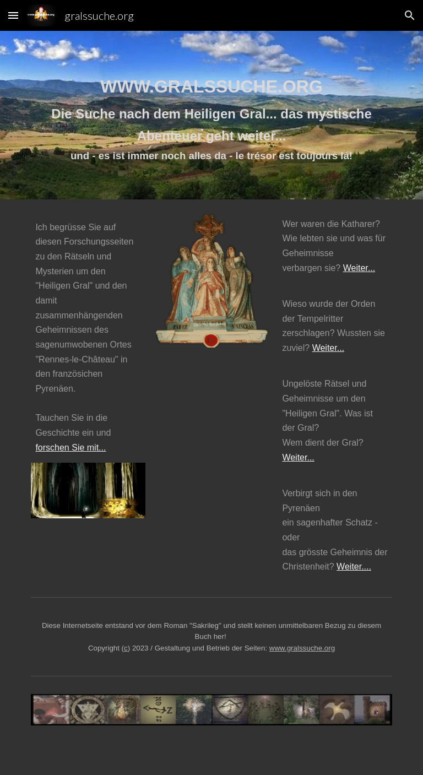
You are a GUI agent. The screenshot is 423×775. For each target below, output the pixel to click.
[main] (211, 115)
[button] (13, 15)
